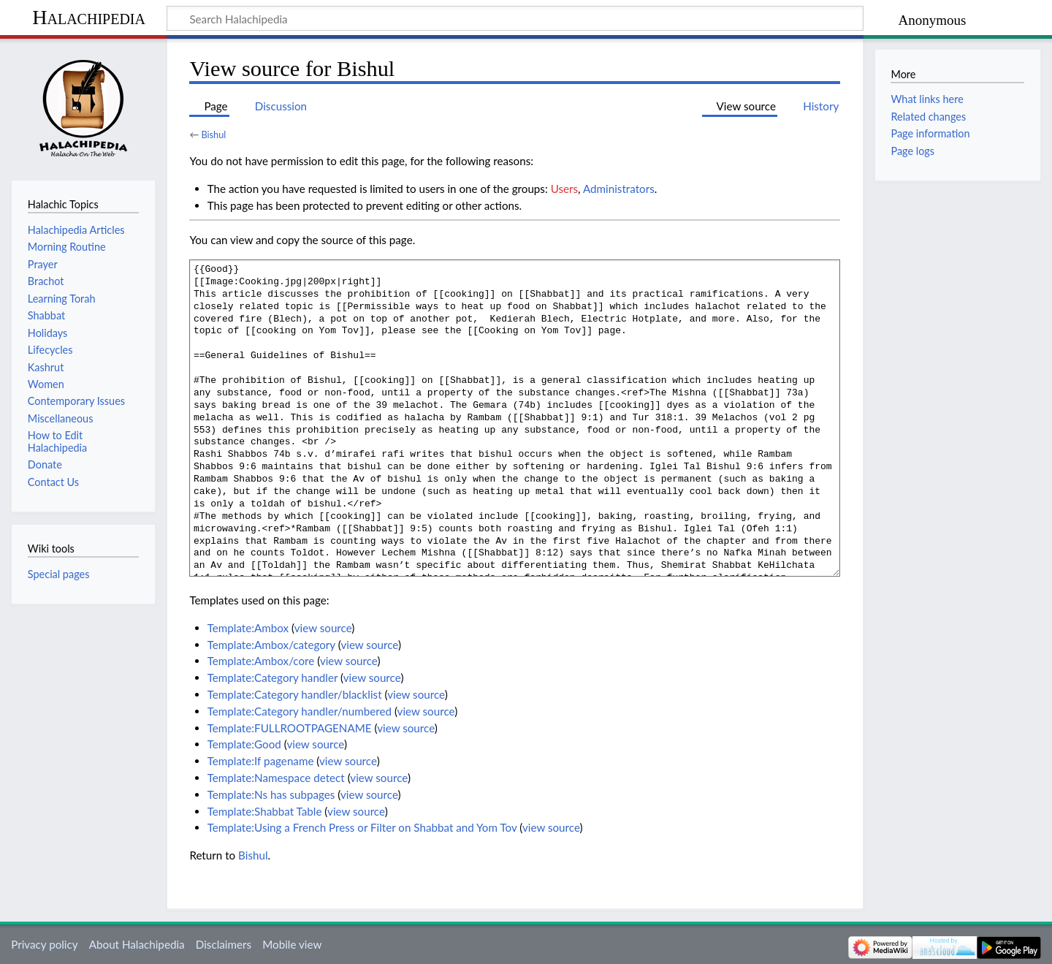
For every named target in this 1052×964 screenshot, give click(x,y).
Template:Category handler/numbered (299, 711)
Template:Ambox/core (261, 660)
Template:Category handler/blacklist (294, 694)
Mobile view (291, 944)
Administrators (619, 188)
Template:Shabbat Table (264, 811)
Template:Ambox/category (271, 644)
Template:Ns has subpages (271, 794)
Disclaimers (223, 944)
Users (564, 188)
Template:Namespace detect (276, 777)
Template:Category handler (272, 677)
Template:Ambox (248, 627)
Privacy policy (44, 944)
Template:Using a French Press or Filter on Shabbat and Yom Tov (362, 827)
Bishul (213, 134)
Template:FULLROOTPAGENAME (289, 728)
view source (323, 627)
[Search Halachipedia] (515, 18)
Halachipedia (88, 17)
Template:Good (244, 744)
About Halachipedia (137, 944)
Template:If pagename (260, 760)
